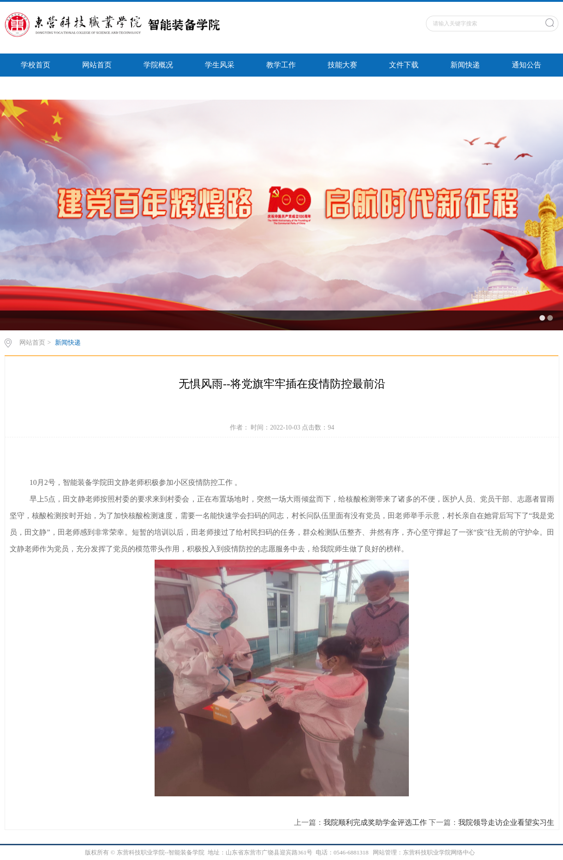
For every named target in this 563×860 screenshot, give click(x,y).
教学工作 (281, 65)
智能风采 (35, 88)
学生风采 (219, 65)
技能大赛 (342, 65)
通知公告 (526, 65)
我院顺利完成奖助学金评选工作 (375, 822)
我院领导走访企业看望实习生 (506, 822)
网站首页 (97, 65)
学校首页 (35, 65)
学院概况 (158, 65)
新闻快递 (465, 65)
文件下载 (404, 65)
